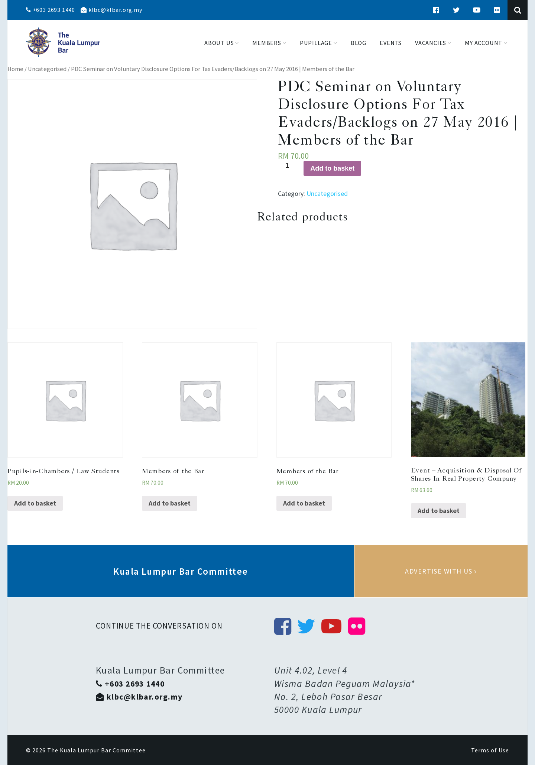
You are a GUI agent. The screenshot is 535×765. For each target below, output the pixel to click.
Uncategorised (47, 69)
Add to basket (332, 168)
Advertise (441, 571)
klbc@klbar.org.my (111, 9)
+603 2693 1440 (50, 9)
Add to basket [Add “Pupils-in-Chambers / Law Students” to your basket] (35, 503)
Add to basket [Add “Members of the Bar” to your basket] (170, 503)
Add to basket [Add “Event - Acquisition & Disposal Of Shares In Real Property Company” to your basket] (439, 510)
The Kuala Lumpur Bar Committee (96, 750)
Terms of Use (490, 750)
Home (15, 69)
